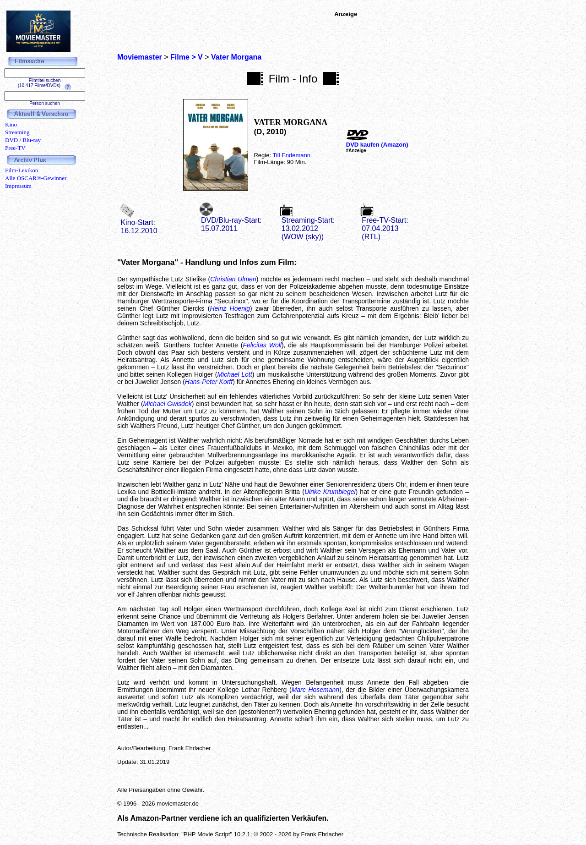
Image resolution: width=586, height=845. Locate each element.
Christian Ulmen (233, 279)
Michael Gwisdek (167, 403)
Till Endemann (291, 155)
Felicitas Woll (262, 345)
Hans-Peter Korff (209, 381)
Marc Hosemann (316, 689)
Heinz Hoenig (230, 308)
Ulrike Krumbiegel (330, 491)
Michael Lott (234, 374)
